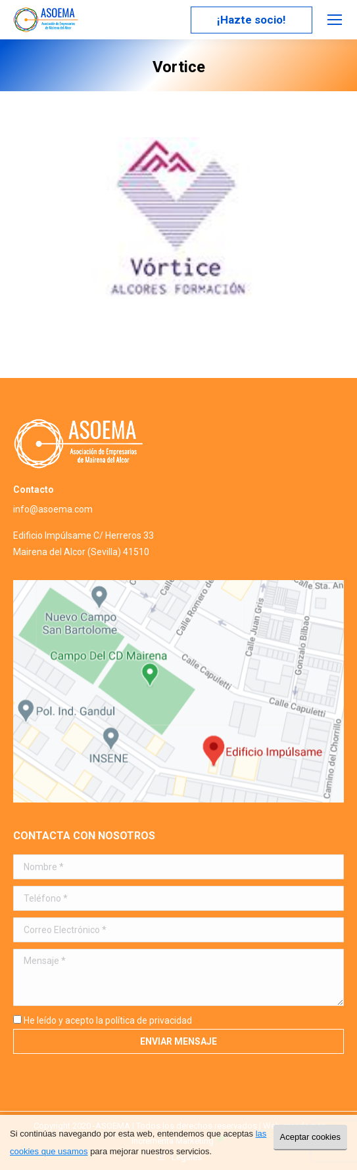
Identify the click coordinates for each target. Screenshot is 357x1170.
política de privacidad (148, 1020)
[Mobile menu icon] (334, 19)
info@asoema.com (53, 509)
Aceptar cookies (310, 1137)
